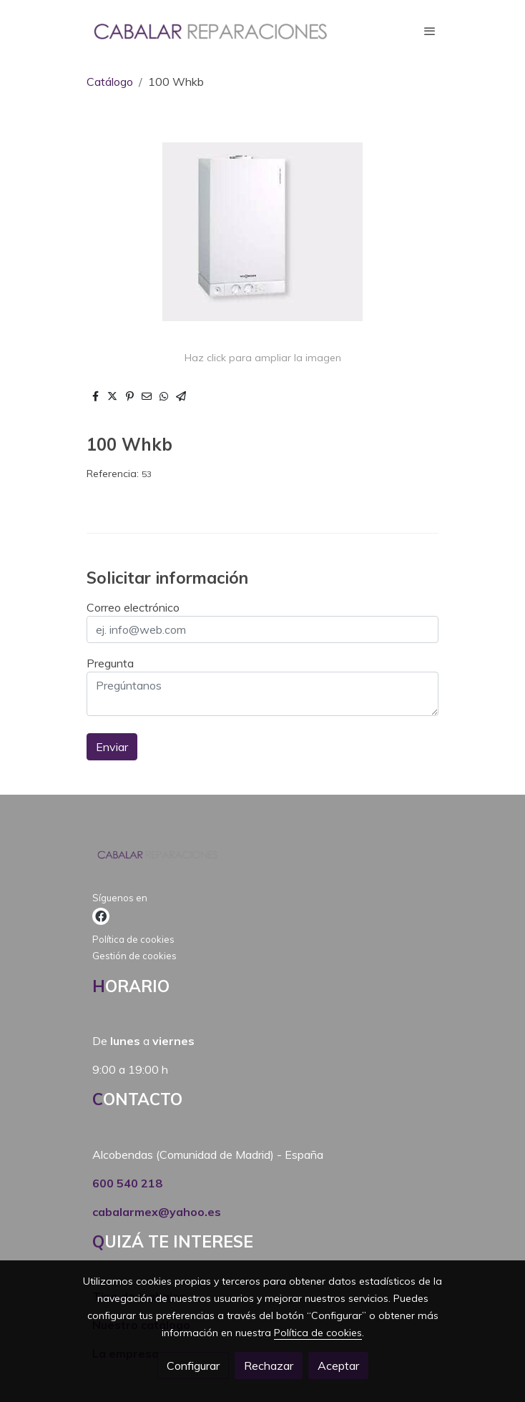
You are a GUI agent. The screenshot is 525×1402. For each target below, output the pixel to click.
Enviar (112, 747)
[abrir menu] (430, 30)
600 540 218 (127, 1183)
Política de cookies (133, 939)
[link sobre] (262, 858)
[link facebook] (100, 916)
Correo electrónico (133, 607)
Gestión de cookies (134, 955)
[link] (209, 30)
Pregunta (110, 663)
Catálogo (110, 81)
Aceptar (338, 1365)
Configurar (193, 1365)
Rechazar (268, 1365)
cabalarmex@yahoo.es (156, 1212)
